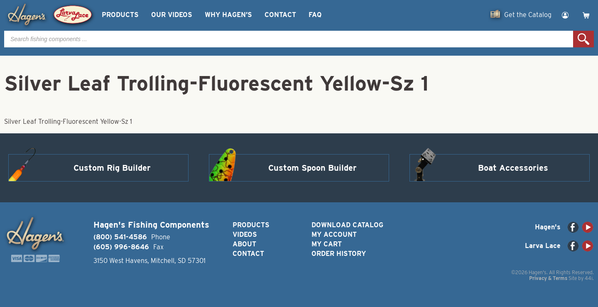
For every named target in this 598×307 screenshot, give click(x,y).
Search (583, 39)
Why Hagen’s (228, 15)
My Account (334, 234)
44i (589, 278)
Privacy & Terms (548, 278)
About (244, 244)
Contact (280, 15)
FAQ (315, 15)
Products (120, 15)
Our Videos (171, 15)
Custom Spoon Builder (312, 168)
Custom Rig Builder (112, 168)
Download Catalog (347, 225)
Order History (338, 254)
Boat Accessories (513, 168)
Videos (245, 234)
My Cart (326, 244)
